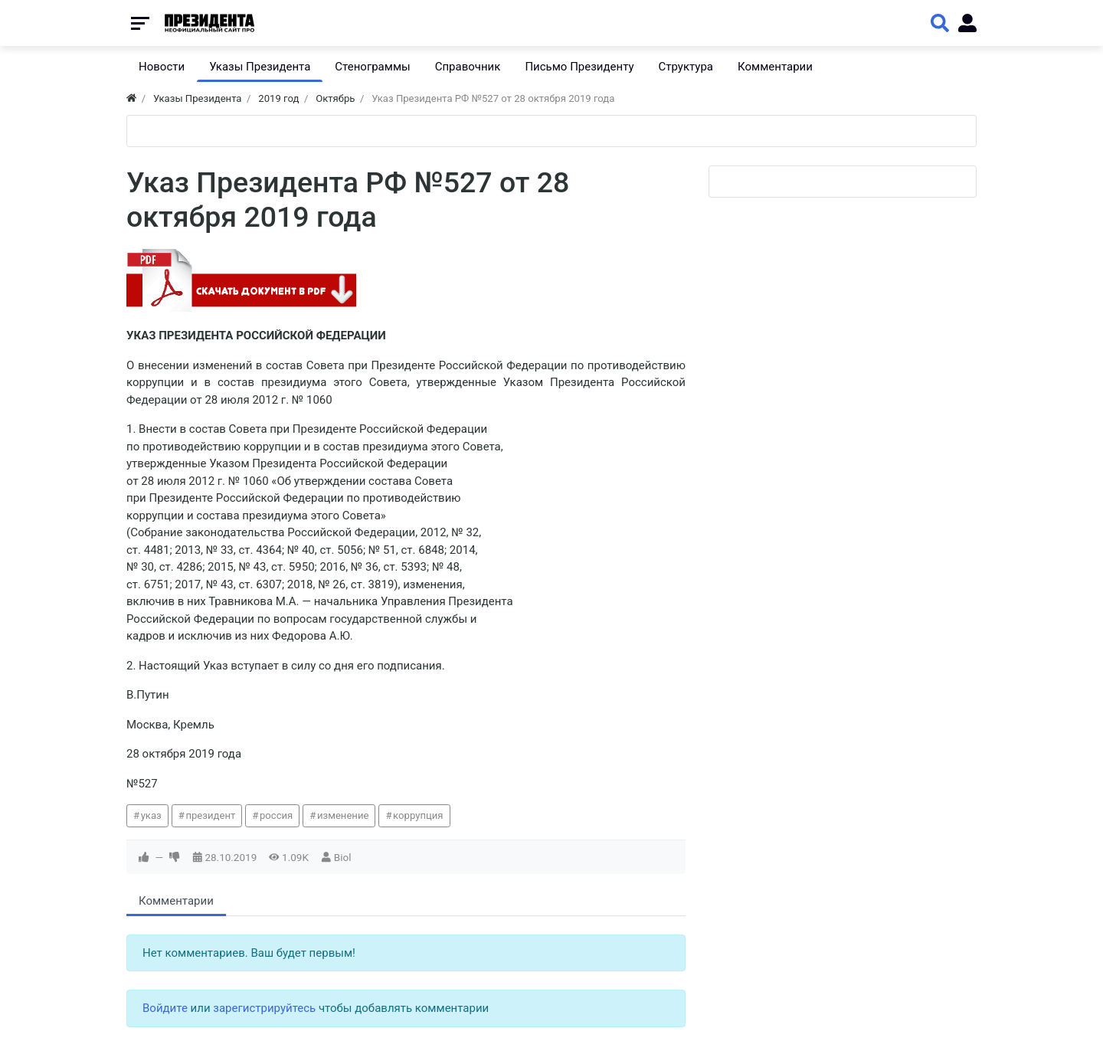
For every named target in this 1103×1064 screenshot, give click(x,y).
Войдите (165, 1008)
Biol (343, 857)
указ (151, 815)
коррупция (418, 815)
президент (210, 815)
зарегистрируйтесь (264, 1008)
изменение (343, 815)
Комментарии (176, 901)
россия (276, 815)
